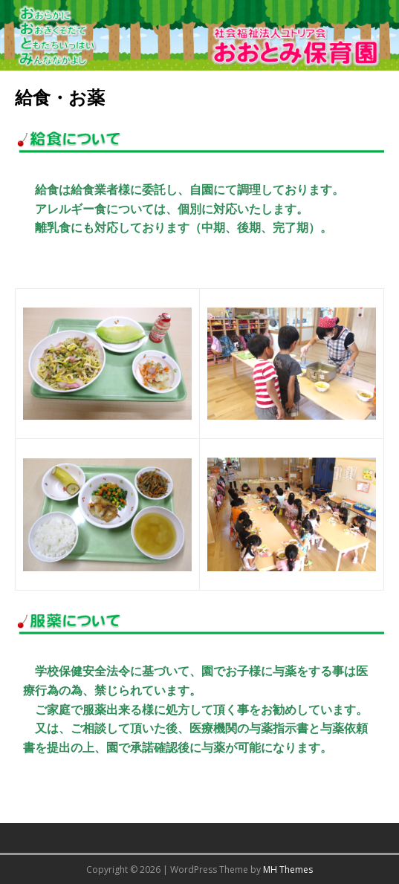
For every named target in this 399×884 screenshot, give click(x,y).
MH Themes (288, 869)
